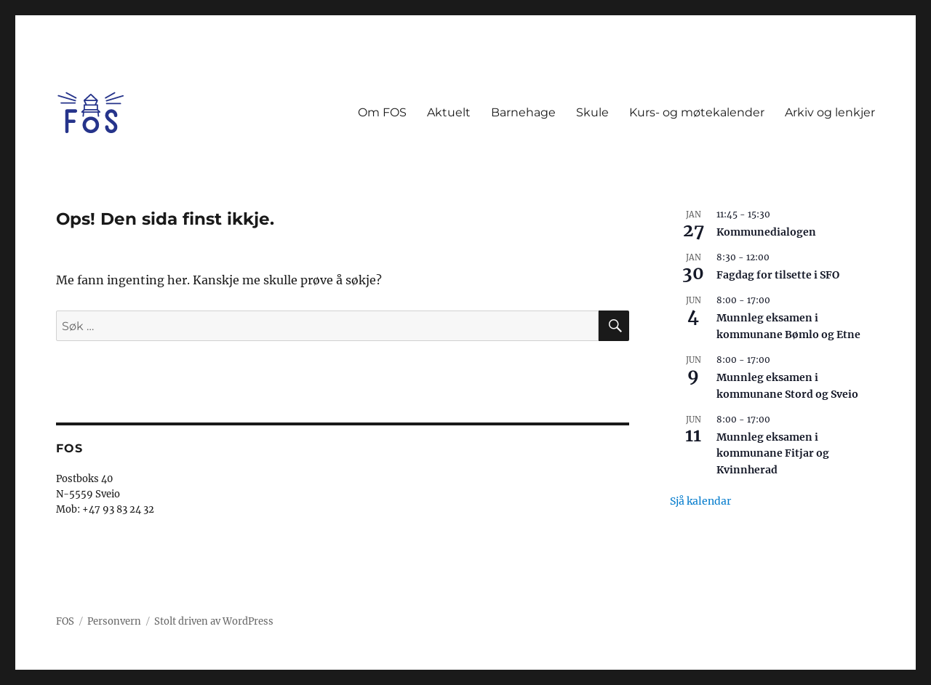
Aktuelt (449, 112)
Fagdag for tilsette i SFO (777, 274)
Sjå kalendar (700, 501)
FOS (65, 621)
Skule (592, 112)
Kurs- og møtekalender (696, 112)
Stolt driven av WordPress (213, 621)
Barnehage (523, 112)
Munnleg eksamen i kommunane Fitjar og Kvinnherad (772, 453)
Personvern (114, 621)
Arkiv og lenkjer (830, 112)
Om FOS (382, 112)
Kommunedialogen (766, 232)
